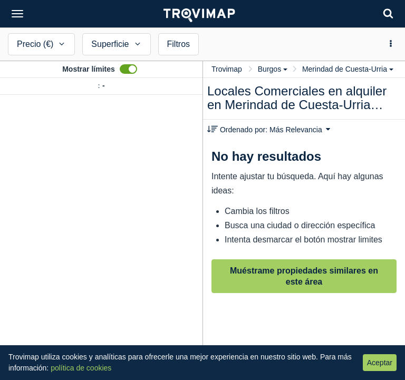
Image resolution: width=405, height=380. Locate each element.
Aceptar (379, 362)
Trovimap (226, 69)
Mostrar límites (88, 69)
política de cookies (81, 368)
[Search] (388, 13)
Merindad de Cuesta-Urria (347, 69)
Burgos (272, 69)
